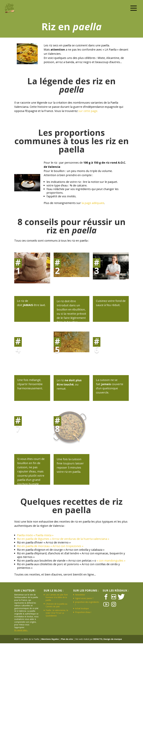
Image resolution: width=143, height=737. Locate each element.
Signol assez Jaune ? (84, 598)
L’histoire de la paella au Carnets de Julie (56, 605)
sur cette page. (88, 111)
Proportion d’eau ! (83, 612)
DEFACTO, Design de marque (107, 639)
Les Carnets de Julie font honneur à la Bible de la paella (57, 597)
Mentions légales (50, 639)
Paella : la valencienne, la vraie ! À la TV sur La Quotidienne (57, 613)
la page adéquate (93, 203)
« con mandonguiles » (111, 560)
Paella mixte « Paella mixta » (35, 535)
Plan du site (67, 639)
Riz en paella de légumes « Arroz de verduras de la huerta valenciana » (63, 539)
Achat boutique (82, 608)
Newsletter (80, 594)
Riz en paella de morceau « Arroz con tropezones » (50, 546)
